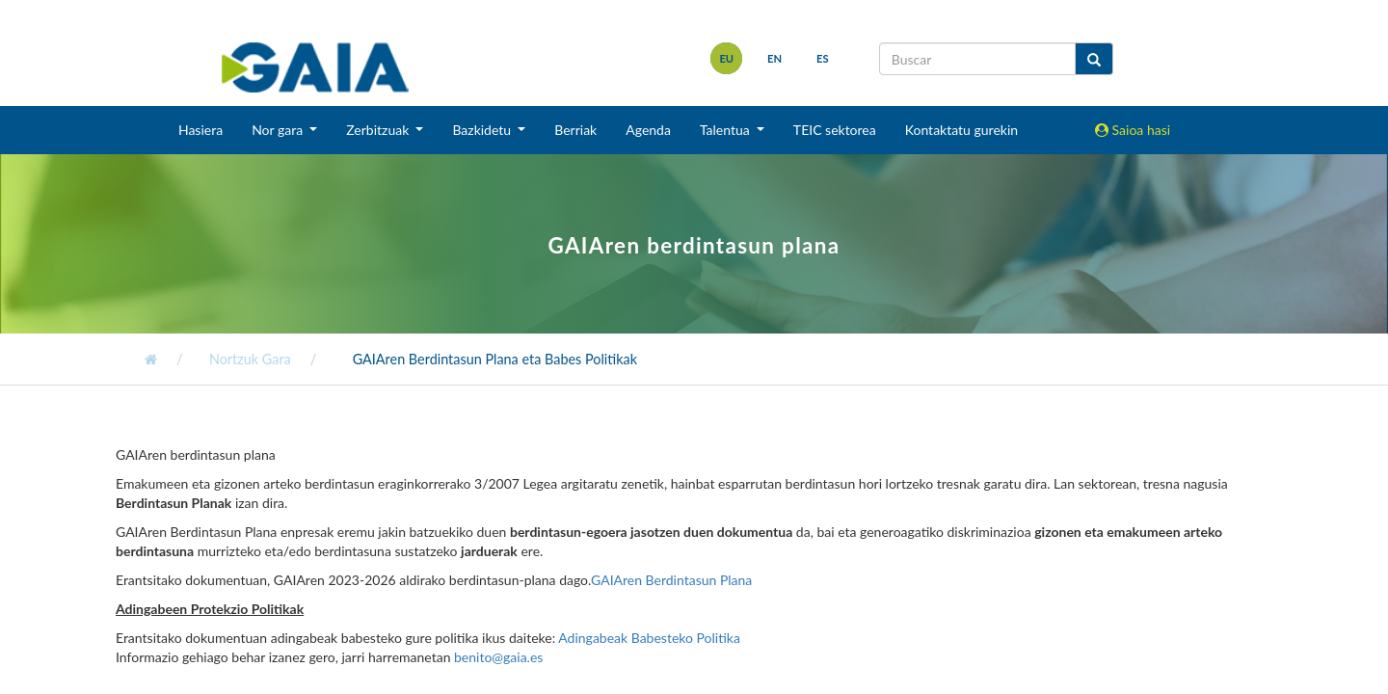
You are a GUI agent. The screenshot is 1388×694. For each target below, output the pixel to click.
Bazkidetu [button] (483, 129)
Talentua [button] (726, 129)
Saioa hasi (1132, 129)
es (822, 58)
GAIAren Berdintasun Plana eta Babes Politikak (493, 359)
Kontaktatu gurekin (961, 129)
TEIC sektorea (834, 129)
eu (726, 58)
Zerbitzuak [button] (379, 129)
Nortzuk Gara (248, 359)
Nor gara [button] (279, 129)
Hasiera (200, 129)
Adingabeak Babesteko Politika (649, 637)
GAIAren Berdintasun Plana (671, 580)
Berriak (575, 129)
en (774, 58)
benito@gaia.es (498, 657)
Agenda (648, 129)
